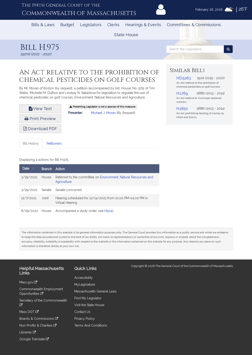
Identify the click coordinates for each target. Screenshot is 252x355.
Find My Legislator (88, 298)
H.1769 (182, 93)
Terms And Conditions (90, 325)
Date (29, 168)
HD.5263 (183, 78)
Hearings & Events (143, 24)
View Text (40, 108)
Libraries (27, 332)
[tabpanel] (89, 186)
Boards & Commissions (38, 318)
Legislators (91, 24)
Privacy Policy (84, 318)
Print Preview (40, 118)
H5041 (108, 211)
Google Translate (34, 339)
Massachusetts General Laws (95, 291)
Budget (67, 24)
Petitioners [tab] (54, 143)
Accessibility (83, 277)
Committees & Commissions (194, 24)
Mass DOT (29, 312)
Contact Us (82, 312)
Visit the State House (89, 305)
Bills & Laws (43, 24)
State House (126, 34)
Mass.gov (28, 282)
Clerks (113, 24)
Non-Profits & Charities (38, 325)
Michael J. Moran (103, 113)
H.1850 (182, 108)
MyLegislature (84, 284)
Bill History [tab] (31, 143)
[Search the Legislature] (228, 49)
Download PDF (40, 128)
